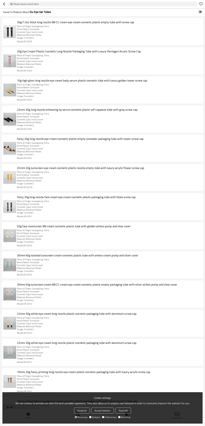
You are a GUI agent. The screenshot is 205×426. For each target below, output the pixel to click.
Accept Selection (103, 410)
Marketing (124, 417)
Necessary (81, 417)
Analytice (94, 417)
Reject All (123, 410)
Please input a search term (26, 4)
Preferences (109, 417)
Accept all (81, 410)
